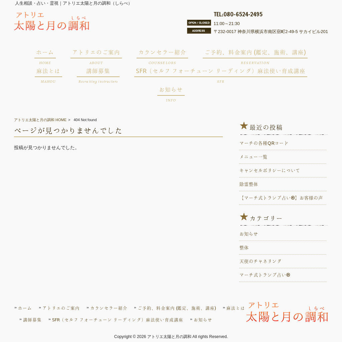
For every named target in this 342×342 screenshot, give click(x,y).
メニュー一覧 (253, 156)
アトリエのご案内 (61, 308)
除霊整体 (248, 184)
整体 (244, 247)
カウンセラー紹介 (109, 308)
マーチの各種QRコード (264, 143)
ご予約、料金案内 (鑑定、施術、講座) (177, 308)
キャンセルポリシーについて (269, 170)
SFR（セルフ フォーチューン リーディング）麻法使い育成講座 (117, 319)
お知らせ (248, 234)
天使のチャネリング (260, 261)
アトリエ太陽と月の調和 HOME (40, 120)
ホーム (25, 308)
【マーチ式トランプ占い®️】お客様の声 (281, 198)
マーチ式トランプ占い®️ (264, 275)
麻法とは (235, 308)
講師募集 (32, 319)
